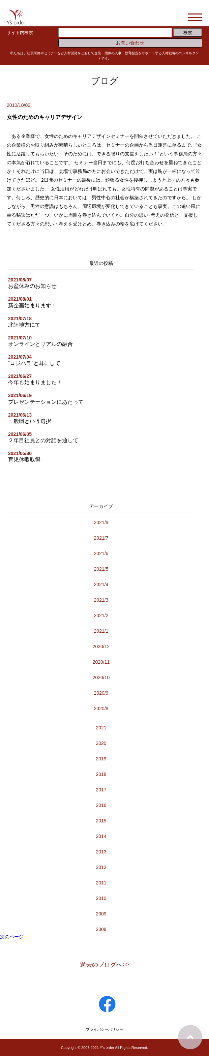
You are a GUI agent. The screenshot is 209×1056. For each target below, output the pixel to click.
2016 (101, 805)
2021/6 (101, 553)
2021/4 (101, 584)
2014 (101, 836)
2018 (101, 774)
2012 (101, 867)
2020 (101, 743)
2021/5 (101, 569)
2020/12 (101, 646)
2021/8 (101, 522)
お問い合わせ (130, 43)
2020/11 (101, 662)
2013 (101, 851)
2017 (101, 789)
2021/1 (101, 631)
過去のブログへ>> (104, 964)
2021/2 (101, 615)
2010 (101, 898)
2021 (101, 727)
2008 (101, 929)
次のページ (12, 936)
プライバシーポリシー (104, 1029)
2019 (101, 758)
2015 (101, 820)
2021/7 (101, 538)
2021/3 (101, 600)
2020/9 (101, 693)
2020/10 (101, 677)
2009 (101, 913)
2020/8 (101, 708)
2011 (101, 882)
